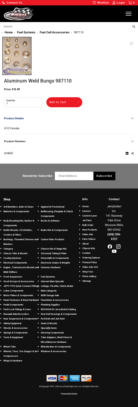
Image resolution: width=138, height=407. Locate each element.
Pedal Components (13, 305)
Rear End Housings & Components (59, 314)
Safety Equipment (12, 323)
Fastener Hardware (51, 267)
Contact (86, 253)
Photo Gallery (89, 276)
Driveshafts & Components (55, 258)
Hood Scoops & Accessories (18, 281)
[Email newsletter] (75, 176)
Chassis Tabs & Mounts (15, 253)
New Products (89, 230)
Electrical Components (15, 263)
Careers (86, 211)
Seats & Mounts (49, 323)
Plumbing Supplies (50, 305)
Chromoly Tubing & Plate (53, 253)
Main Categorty (48, 291)
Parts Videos (89, 239)
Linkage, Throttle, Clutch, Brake (57, 286)
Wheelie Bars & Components (56, 346)
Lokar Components (13, 291)
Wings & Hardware (12, 360)
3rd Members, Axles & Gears (18, 207)
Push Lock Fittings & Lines (17, 309)
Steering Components (52, 332)
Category (8, 249)
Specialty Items (49, 328)
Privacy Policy (89, 262)
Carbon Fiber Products (52, 239)
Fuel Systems (48, 277)
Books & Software (50, 221)
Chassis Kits (88, 248)
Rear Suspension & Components (20, 318)
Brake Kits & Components (54, 230)
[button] (12, 3)
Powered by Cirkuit (69, 394)
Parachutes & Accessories (55, 300)
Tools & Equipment (13, 337)
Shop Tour (87, 271)
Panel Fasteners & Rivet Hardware (21, 300)
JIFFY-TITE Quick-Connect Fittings (21, 286)
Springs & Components (15, 332)
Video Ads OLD (90, 267)
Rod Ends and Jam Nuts (53, 318)
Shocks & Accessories (15, 328)
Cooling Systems (12, 258)
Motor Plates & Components (18, 295)
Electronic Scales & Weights (55, 263)
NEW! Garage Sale (50, 295)
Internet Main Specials (52, 281)
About (85, 244)
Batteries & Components (16, 211)
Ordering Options (91, 258)
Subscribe (104, 176)
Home (85, 206)
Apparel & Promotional (52, 207)
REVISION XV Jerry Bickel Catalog (58, 309)
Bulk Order (87, 225)
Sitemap (86, 281)
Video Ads (87, 234)
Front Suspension (12, 277)
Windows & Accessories (53, 351)
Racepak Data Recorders (16, 314)
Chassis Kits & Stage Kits (54, 249)
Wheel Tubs (9, 346)
